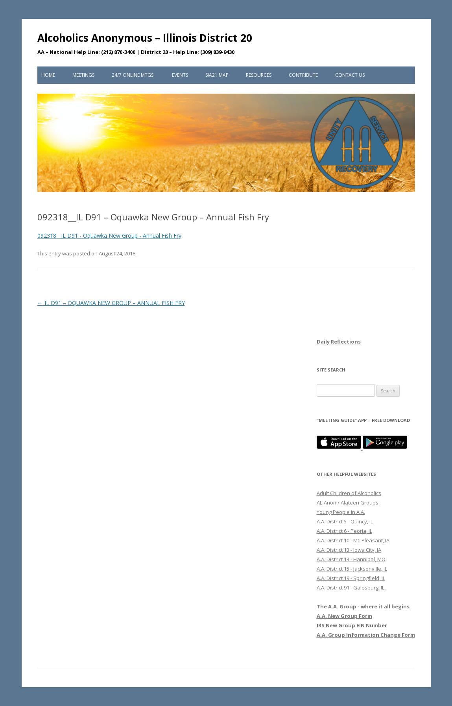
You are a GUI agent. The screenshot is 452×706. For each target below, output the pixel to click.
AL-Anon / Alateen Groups (347, 502)
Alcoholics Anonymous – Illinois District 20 (144, 38)
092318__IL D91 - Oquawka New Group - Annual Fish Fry (109, 235)
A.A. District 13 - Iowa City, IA (349, 549)
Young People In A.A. (341, 512)
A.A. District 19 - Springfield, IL (351, 578)
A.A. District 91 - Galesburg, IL (350, 587)
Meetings (83, 75)
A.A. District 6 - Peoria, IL (344, 530)
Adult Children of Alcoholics (349, 493)
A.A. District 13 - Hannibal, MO (351, 559)
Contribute (303, 75)
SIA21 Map (217, 75)
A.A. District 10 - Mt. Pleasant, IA (353, 540)
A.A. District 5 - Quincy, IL (345, 521)
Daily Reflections (339, 341)
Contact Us (350, 75)
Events (180, 75)
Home (48, 75)
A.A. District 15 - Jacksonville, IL (352, 568)
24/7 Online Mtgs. (133, 75)
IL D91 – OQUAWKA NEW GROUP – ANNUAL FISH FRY (111, 303)
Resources (258, 75)
